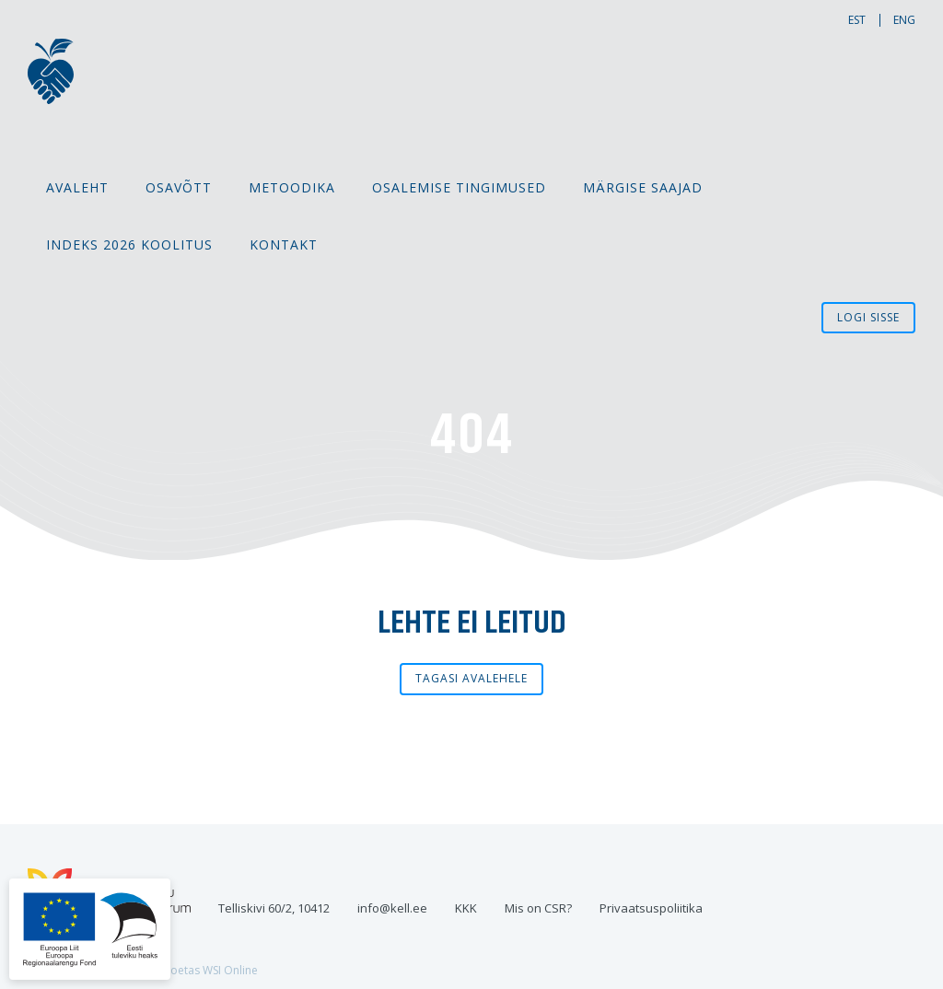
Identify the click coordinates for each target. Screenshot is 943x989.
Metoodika (292, 187)
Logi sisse (868, 317)
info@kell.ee (392, 908)
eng (904, 20)
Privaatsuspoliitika (651, 908)
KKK (466, 908)
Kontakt (284, 244)
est (857, 20)
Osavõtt (179, 187)
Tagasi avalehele (471, 678)
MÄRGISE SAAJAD (643, 187)
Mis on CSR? (538, 908)
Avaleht (77, 187)
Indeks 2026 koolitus (129, 244)
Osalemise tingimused (459, 187)
